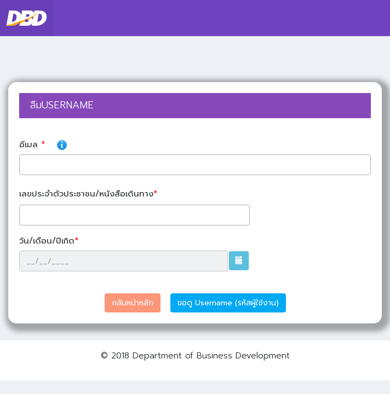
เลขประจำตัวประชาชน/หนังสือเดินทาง (89, 194)
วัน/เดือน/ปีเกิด (50, 241)
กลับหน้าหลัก (132, 303)
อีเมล (124, 142)
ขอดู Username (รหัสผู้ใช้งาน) (228, 303)
